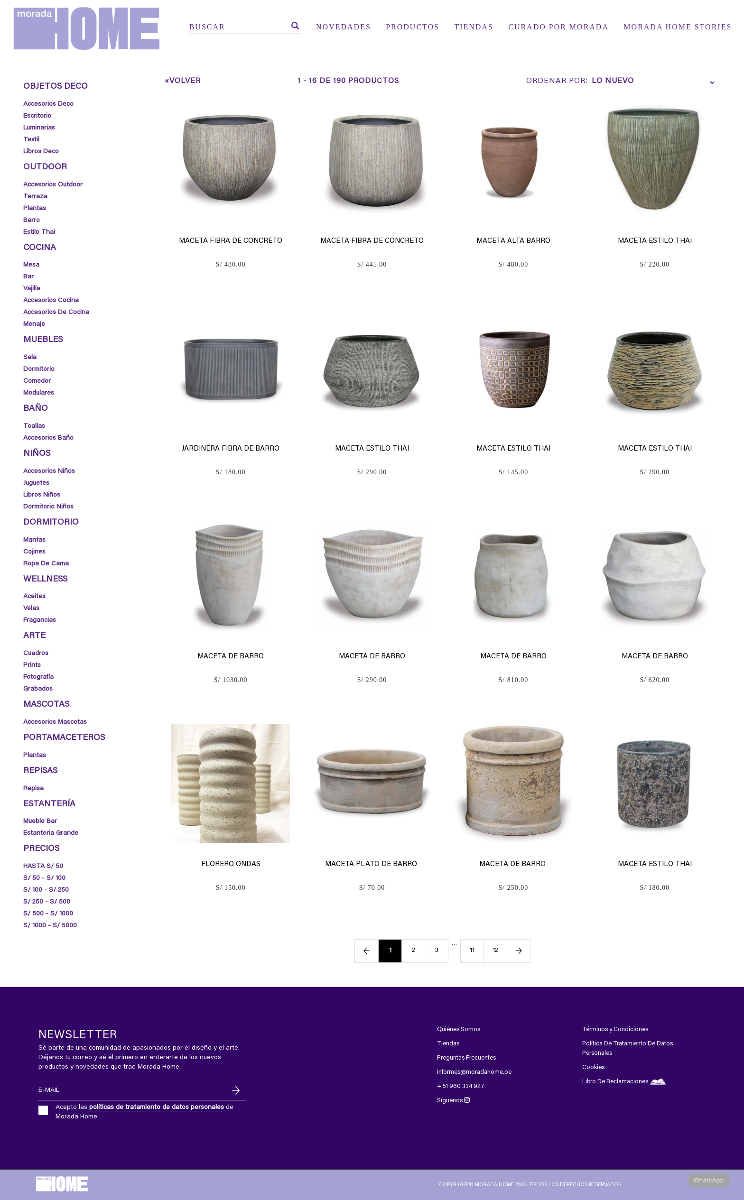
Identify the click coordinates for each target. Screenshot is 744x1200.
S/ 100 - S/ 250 (46, 890)
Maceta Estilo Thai (655, 241)
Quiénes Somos (458, 1029)
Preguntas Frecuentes (466, 1058)
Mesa (31, 265)
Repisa (33, 788)
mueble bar (40, 821)
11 (472, 950)
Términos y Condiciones (615, 1029)
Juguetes (36, 483)
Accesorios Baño (48, 438)
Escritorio (37, 116)
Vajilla (31, 289)
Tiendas (448, 1044)
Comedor (37, 381)
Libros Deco (41, 151)
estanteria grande (50, 833)
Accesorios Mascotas (55, 722)
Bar (28, 277)
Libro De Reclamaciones (624, 1082)
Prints (32, 665)
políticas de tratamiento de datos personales (156, 1107)
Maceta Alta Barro (513, 241)
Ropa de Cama (46, 564)
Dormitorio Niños (48, 507)
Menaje (34, 324)
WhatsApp (709, 1180)
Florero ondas (230, 864)
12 (495, 950)
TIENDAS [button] (473, 27)
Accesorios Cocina (51, 300)
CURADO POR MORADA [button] (558, 27)
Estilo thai (39, 232)
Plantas (34, 208)
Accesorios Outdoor (53, 185)
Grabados (38, 689)
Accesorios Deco (48, 104)
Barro (31, 220)
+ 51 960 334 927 (460, 1086)
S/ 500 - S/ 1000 (48, 914)
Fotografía (38, 677)
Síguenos (453, 1101)
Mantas (34, 540)
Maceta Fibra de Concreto (230, 241)
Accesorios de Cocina (56, 312)
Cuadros (35, 653)
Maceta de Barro (230, 656)
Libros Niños (41, 495)
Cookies (593, 1067)
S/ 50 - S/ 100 (44, 878)
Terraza (35, 197)
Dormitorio (39, 369)
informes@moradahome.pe (474, 1072)
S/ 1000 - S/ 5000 (50, 926)
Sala (30, 357)
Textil (31, 140)
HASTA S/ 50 (43, 866)
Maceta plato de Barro (372, 864)
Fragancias (39, 620)
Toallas (34, 426)
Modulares (38, 393)
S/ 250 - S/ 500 (46, 902)
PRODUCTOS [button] (412, 27)
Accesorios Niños (49, 471)
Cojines (34, 552)
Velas (31, 608)
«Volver (183, 81)
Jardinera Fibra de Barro (230, 448)
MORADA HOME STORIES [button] (677, 27)
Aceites (34, 596)
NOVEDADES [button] (343, 27)
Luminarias (39, 128)
